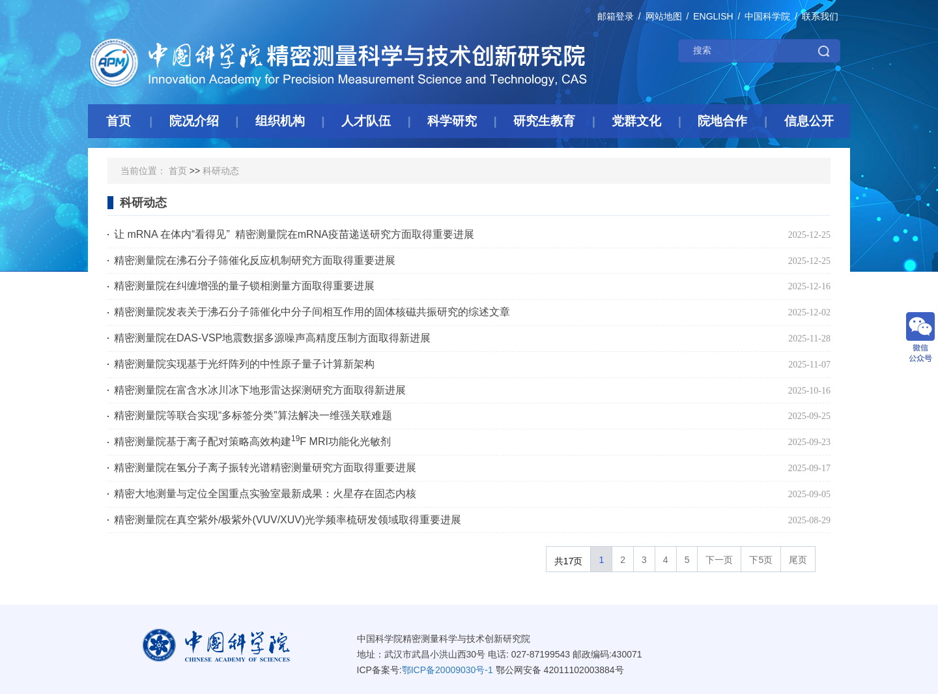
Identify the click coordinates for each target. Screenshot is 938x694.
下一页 (719, 560)
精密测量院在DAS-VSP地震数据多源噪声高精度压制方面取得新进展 (272, 337)
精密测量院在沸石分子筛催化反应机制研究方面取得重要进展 (254, 260)
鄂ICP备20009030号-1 (447, 670)
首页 (178, 171)
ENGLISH (713, 16)
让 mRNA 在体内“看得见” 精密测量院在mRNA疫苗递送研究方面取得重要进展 (294, 234)
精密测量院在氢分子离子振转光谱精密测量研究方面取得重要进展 (265, 467)
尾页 (798, 560)
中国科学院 (767, 16)
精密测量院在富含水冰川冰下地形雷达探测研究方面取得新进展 (260, 390)
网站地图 (664, 16)
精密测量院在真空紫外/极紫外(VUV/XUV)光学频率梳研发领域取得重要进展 (287, 519)
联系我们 (820, 16)
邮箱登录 (615, 16)
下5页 (761, 560)
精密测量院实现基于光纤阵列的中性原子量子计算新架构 (244, 363)
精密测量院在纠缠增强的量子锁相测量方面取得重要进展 (244, 285)
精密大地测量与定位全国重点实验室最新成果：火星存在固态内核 (265, 493)
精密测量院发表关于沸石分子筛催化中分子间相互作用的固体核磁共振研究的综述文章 (312, 311)
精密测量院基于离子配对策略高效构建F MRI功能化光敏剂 (252, 440)
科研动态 (221, 171)
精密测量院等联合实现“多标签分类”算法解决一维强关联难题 (253, 415)
